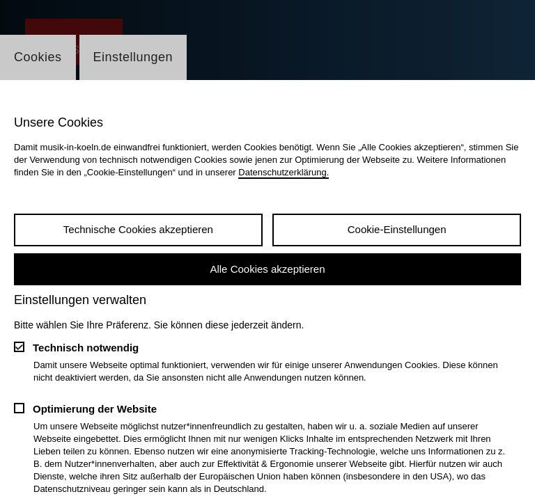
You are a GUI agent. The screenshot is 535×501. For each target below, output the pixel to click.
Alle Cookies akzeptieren (267, 269)
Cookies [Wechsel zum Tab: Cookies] (38, 57)
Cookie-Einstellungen (397, 229)
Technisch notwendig (86, 347)
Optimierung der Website (95, 409)
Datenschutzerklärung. (283, 172)
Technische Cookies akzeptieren (138, 229)
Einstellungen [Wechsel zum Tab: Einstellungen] (133, 57)
